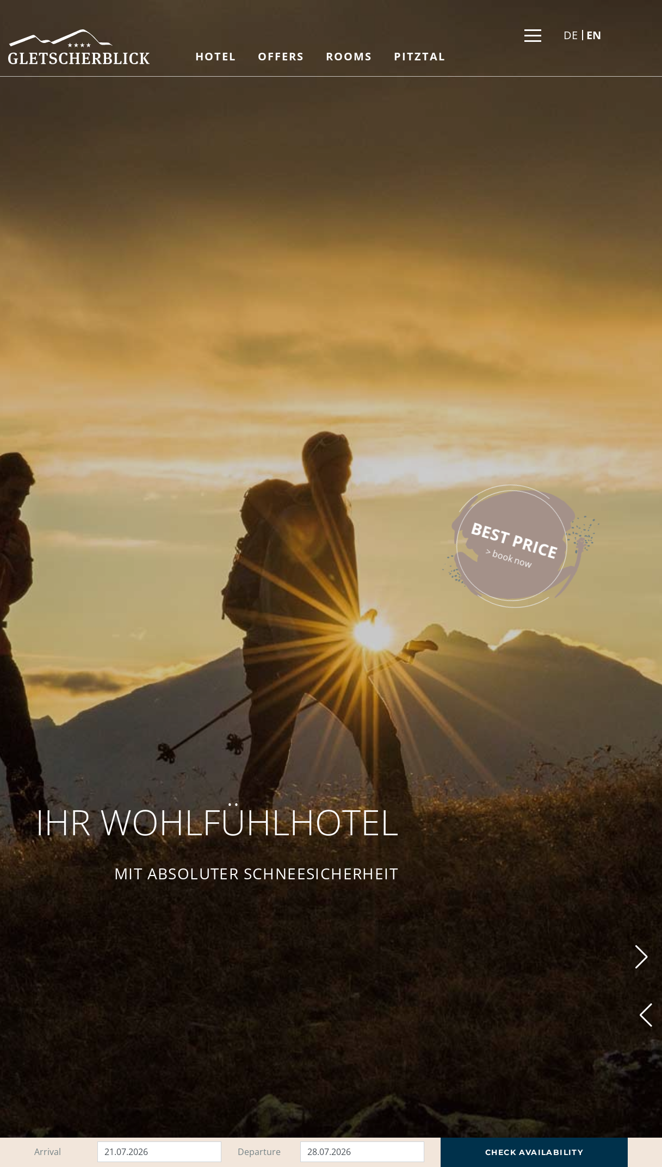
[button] (646, 1015)
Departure (259, 1152)
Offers (281, 56)
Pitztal (420, 56)
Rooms (349, 56)
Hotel (215, 56)
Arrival (47, 1152)
